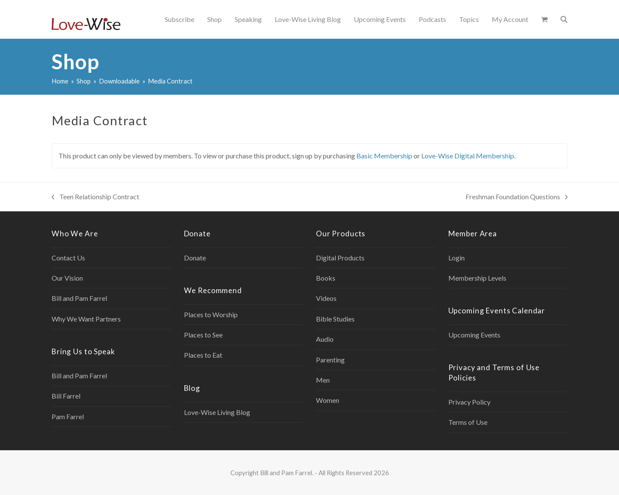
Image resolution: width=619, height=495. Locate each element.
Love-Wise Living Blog (217, 412)
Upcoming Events (474, 335)
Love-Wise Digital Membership (467, 156)
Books (325, 278)
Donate (195, 258)
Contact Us (68, 258)
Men (323, 380)
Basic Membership (384, 156)
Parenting (330, 360)
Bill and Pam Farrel (79, 298)
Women (327, 400)
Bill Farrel (66, 396)
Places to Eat (203, 355)
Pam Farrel (68, 416)
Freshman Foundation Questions (517, 197)
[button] (544, 19)
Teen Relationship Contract (95, 197)
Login (456, 258)
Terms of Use (467, 422)
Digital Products (340, 258)
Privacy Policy (469, 402)
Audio (325, 339)
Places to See (203, 335)
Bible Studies (335, 319)
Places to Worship (211, 314)
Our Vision (67, 278)
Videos (326, 298)
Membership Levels (477, 278)
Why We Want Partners (86, 319)
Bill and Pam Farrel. (286, 472)
